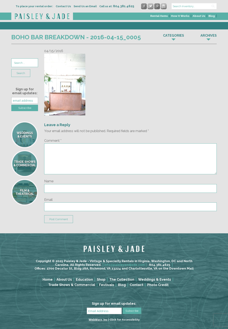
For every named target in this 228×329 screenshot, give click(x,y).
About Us (199, 15)
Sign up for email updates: (24, 91)
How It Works (180, 15)
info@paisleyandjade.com (124, 265)
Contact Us (63, 6)
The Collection (121, 279)
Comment (52, 141)
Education (84, 279)
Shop (101, 279)
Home (48, 279)
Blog (211, 15)
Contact (136, 285)
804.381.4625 (159, 265)
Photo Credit (158, 285)
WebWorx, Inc (98, 319)
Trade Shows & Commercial (71, 285)
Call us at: (116, 6)
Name (48, 181)
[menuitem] (159, 17)
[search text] (194, 6)
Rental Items (159, 15)
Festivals (106, 285)
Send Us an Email (85, 6)
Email (48, 200)
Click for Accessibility (125, 319)
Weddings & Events (154, 279)
